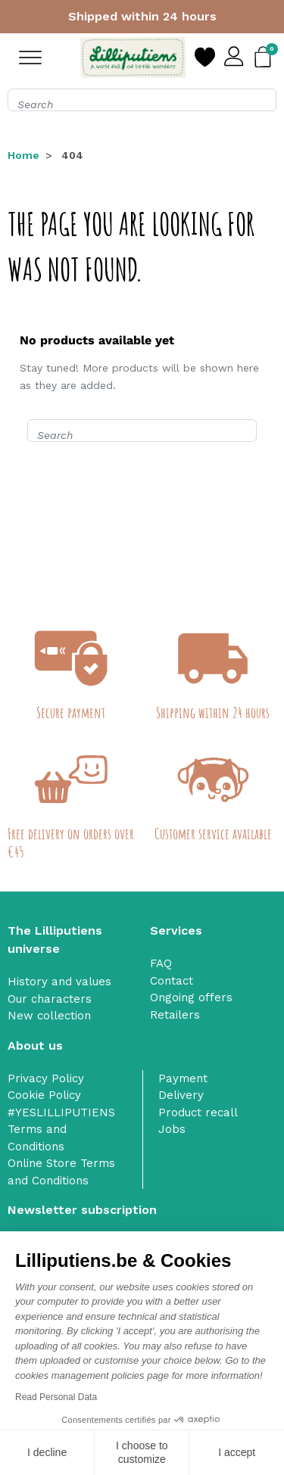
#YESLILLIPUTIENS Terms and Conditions (61, 1129)
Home (23, 155)
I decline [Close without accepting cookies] (47, 1452)
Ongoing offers (191, 997)
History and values (59, 981)
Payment (183, 1078)
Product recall (198, 1112)
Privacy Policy (46, 1078)
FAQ (161, 963)
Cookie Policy (44, 1095)
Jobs (172, 1129)
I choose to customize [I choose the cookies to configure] (142, 1452)
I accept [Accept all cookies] (236, 1452)
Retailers (175, 1015)
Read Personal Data (56, 1397)
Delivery (181, 1095)
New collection (49, 1015)
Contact (171, 981)
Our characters (50, 999)
